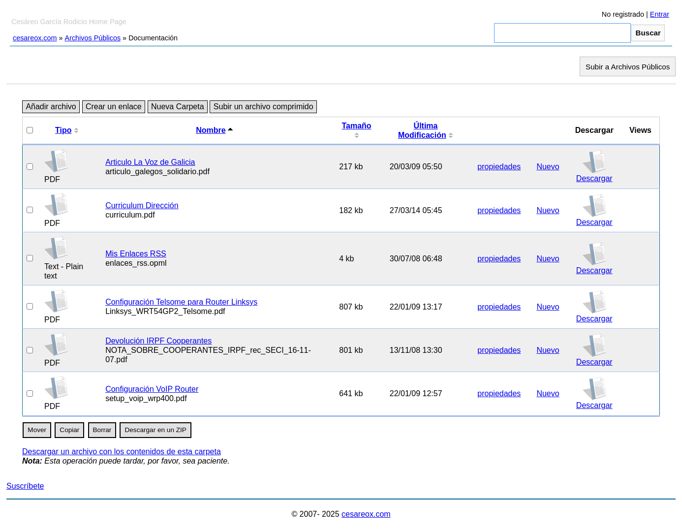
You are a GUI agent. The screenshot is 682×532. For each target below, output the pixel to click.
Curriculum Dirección (141, 205)
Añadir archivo (51, 107)
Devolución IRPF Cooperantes (158, 341)
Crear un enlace (114, 107)
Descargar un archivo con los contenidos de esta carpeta (121, 451)
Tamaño (356, 126)
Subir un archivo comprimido (263, 107)
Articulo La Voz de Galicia (150, 162)
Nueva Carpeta (177, 107)
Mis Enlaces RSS (135, 254)
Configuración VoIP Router (151, 389)
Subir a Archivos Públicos (628, 66)
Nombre (210, 130)
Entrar (659, 14)
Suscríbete (25, 486)
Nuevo (547, 166)
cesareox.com (35, 38)
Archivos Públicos (93, 38)
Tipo (63, 130)
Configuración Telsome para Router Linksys (181, 302)
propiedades (499, 166)
